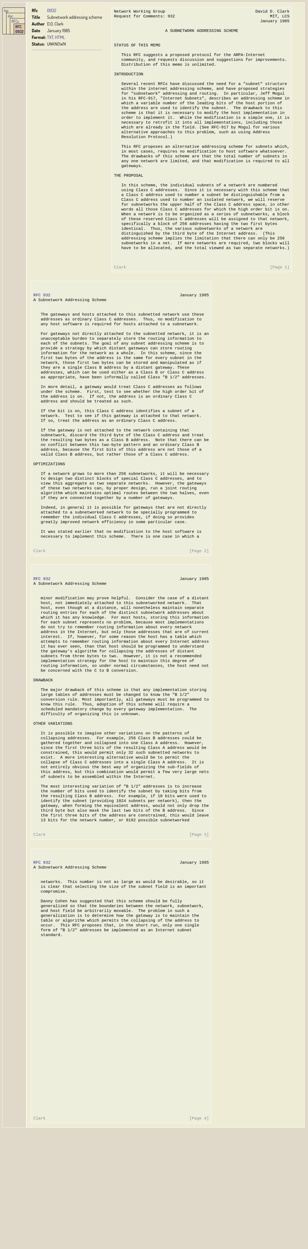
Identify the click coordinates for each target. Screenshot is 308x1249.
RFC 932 (41, 325)
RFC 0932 (19, 29)
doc (10, 15)
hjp (6, 10)
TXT (50, 37)
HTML (60, 37)
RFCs (15, 21)
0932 (51, 10)
